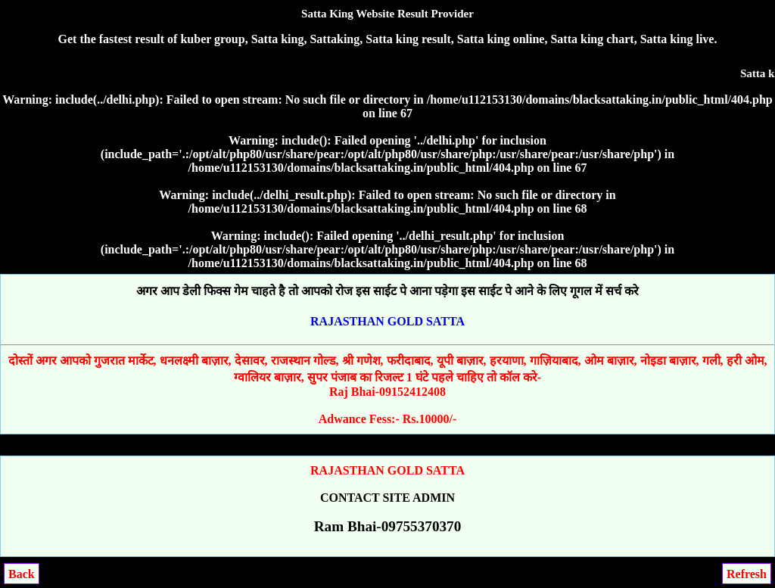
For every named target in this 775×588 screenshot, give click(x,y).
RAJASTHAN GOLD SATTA (387, 321)
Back (21, 574)
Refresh (747, 574)
